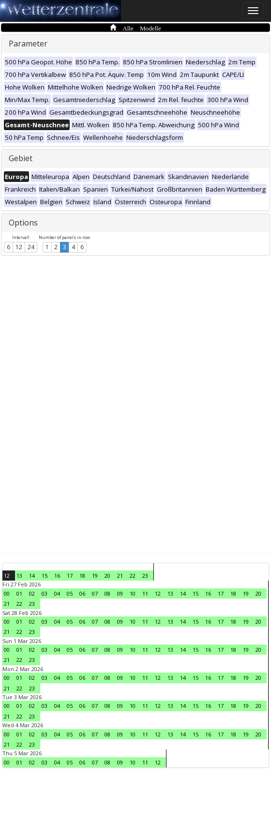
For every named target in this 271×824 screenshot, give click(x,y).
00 (7, 593)
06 (82, 593)
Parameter (28, 43)
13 (19, 575)
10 (133, 593)
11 (145, 593)
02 (32, 593)
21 (120, 575)
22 (133, 575)
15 (44, 575)
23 (145, 575)
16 (57, 575)
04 (57, 593)
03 (44, 593)
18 (82, 575)
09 (120, 593)
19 (95, 575)
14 (32, 575)
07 (95, 593)
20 (107, 575)
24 (31, 247)
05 (70, 593)
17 (70, 575)
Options (23, 222)
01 (19, 593)
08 (107, 593)
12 (18, 247)
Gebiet (20, 158)
